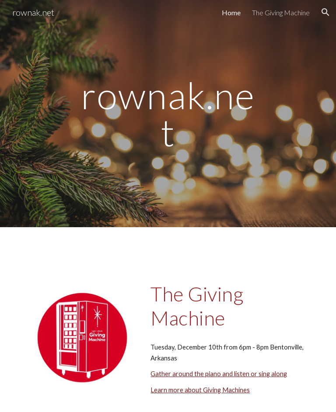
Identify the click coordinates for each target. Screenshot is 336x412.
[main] (168, 114)
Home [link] (231, 12)
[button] (325, 12)
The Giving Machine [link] (281, 12)
